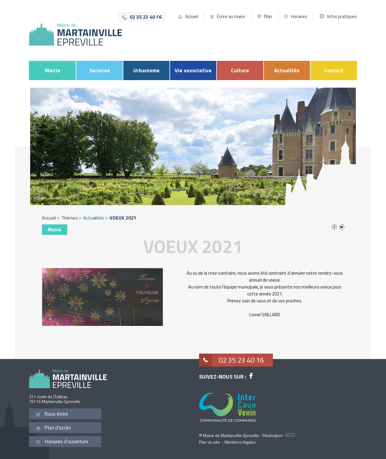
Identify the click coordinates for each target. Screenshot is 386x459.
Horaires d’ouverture (62, 441)
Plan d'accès (53, 428)
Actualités (286, 70)
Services (99, 70)
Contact (333, 70)
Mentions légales (240, 442)
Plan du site (209, 442)
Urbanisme (146, 70)
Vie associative (193, 70)
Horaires (299, 16)
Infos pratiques (342, 16)
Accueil (191, 16)
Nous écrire (52, 414)
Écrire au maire (231, 16)
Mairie (52, 70)
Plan (268, 16)
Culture (240, 70)
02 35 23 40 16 (231, 360)
